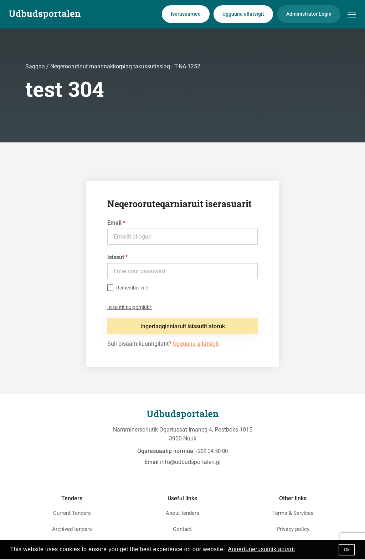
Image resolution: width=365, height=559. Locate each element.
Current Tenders (72, 513)
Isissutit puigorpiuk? (129, 307)
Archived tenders (72, 529)
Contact (182, 529)
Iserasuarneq (186, 14)
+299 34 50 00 (211, 451)
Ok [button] (346, 549)
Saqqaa (35, 66)
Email (114, 222)
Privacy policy (293, 529)
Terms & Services (293, 513)
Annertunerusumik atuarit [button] (261, 549)
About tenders (182, 513)
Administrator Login (308, 14)
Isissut (115, 257)
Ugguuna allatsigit (243, 14)
